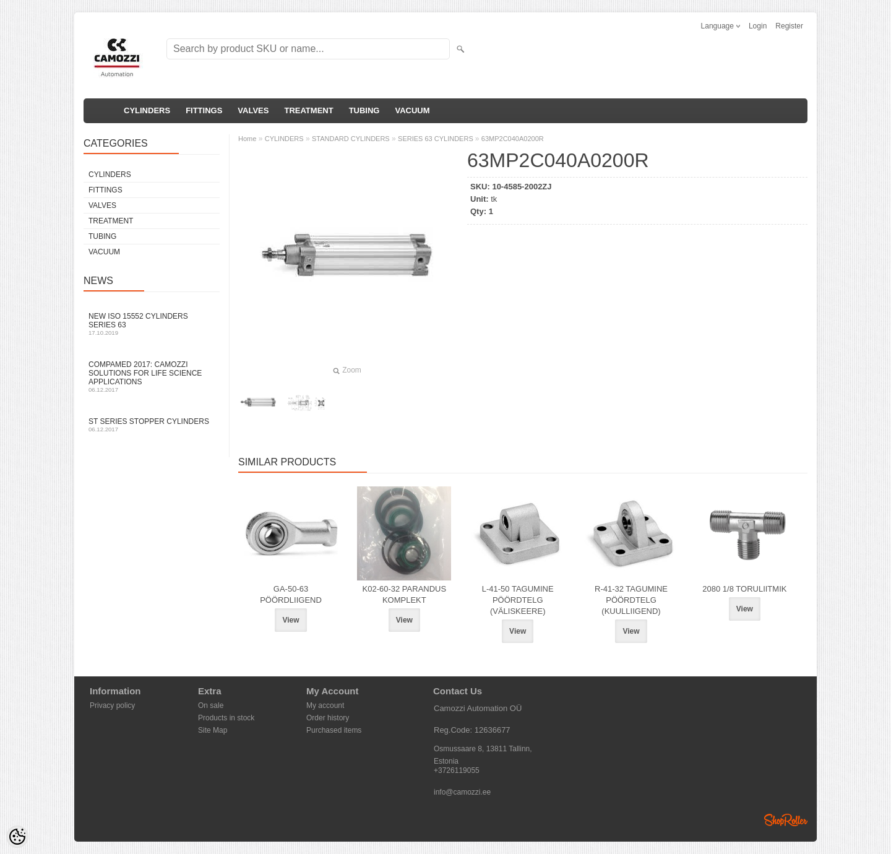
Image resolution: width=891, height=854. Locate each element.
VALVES (253, 110)
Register (789, 26)
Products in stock (226, 718)
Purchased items (333, 730)
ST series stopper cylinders (151, 425)
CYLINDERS (147, 110)
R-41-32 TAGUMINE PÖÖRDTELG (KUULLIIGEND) (631, 600)
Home (247, 138)
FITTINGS (204, 110)
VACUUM (412, 110)
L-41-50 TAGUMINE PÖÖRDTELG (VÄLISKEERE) (518, 600)
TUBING (364, 110)
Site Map (212, 730)
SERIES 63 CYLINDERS (436, 138)
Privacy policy (112, 705)
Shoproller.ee (785, 820)
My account (325, 705)
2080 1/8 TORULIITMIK (744, 588)
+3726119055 (457, 770)
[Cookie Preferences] (17, 837)
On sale (210, 705)
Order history (327, 718)
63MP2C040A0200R (512, 138)
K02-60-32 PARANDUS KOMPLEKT (405, 594)
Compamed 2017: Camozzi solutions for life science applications (151, 376)
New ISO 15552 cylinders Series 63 (151, 324)
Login (758, 26)
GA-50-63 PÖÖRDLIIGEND (291, 594)
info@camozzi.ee (462, 792)
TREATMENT (308, 110)
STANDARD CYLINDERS (351, 138)
